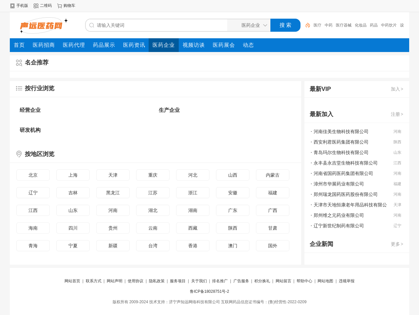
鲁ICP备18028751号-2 (209, 291)
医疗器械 (344, 25)
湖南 (192, 210)
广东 (232, 210)
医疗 (317, 25)
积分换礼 (262, 281)
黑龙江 (113, 192)
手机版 (22, 5)
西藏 (192, 228)
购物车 (69, 5)
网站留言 (283, 281)
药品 (374, 25)
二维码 (46, 5)
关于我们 (199, 281)
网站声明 (114, 281)
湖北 (152, 210)
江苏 (152, 192)
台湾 (152, 245)
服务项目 (178, 281)
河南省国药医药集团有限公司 (343, 173)
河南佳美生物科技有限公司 (341, 131)
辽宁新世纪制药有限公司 (339, 225)
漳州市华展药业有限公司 (339, 183)
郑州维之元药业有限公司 (339, 215)
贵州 (113, 228)
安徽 (232, 192)
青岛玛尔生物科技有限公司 (341, 152)
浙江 (192, 192)
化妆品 (361, 25)
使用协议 (135, 281)
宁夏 (73, 245)
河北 (192, 175)
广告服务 (241, 281)
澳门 (232, 245)
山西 (232, 175)
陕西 (232, 228)
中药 (329, 25)
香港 (192, 245)
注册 (397, 114)
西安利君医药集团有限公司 (341, 142)
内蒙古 (273, 175)
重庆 (152, 175)
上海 (73, 175)
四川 (73, 228)
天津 (113, 175)
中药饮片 (389, 25)
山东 (73, 210)
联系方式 (93, 281)
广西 (272, 210)
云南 (152, 228)
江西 (33, 210)
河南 (113, 210)
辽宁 (33, 192)
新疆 (113, 245)
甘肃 (272, 228)
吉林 (73, 192)
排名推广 (220, 281)
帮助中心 (304, 281)
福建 (272, 192)
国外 (272, 245)
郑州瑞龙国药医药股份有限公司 (346, 194)
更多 (397, 244)
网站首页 (72, 281)
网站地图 (325, 281)
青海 (33, 245)
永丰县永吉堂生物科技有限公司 (346, 163)
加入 (397, 89)
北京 (33, 175)
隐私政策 (157, 281)
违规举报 (347, 281)
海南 (33, 228)
